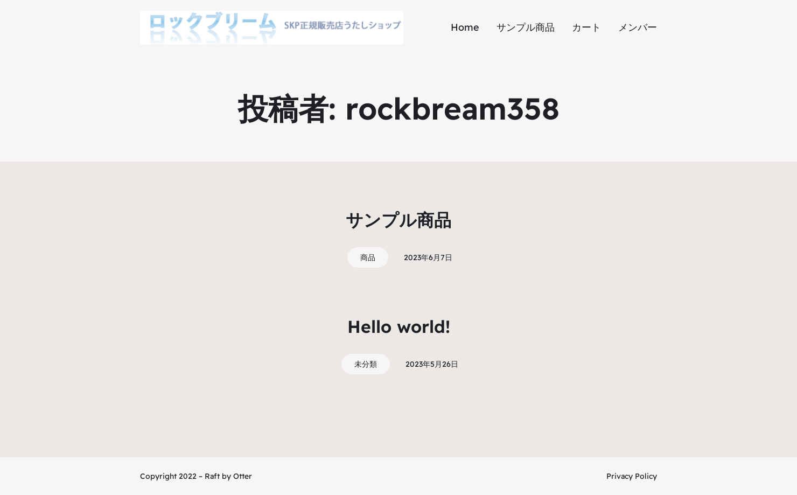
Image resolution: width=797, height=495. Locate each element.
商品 (367, 257)
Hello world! (398, 326)
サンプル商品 (398, 220)
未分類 (365, 364)
